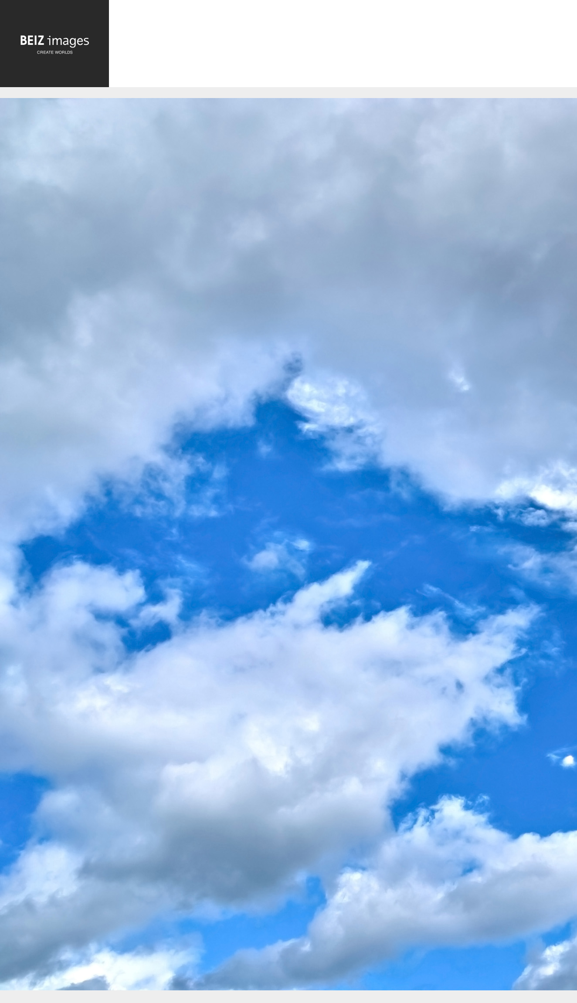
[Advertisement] (343, 46)
